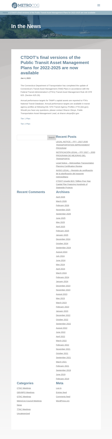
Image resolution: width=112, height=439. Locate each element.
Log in (59, 388)
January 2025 (62, 235)
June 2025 (60, 218)
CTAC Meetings (24, 388)
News (19, 405)
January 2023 (62, 311)
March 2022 (61, 340)
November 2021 (63, 349)
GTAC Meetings (24, 396)
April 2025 (60, 226)
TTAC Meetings (24, 409)
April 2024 (60, 269)
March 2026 (61, 201)
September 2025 (63, 214)
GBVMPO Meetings (25, 392)
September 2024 (63, 247)
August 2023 (61, 294)
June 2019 (60, 374)
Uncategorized (23, 413)
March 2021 (61, 362)
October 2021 (62, 353)
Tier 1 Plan (25, 118)
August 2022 (61, 328)
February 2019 (62, 379)
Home (5, 13)
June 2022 (60, 332)
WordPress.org (62, 401)
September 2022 (63, 324)
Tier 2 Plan (25, 124)
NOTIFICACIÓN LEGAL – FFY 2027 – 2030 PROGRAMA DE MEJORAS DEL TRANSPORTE (75, 155)
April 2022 (60, 336)
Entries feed (61, 392)
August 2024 (61, 252)
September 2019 (63, 370)
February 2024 (62, 277)
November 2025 (63, 209)
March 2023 (61, 302)
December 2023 (63, 286)
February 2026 (62, 205)
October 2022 (62, 319)
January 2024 (62, 281)
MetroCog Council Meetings (29, 401)
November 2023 (63, 290)
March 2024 (61, 273)
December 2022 (63, 315)
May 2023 (60, 298)
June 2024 (60, 260)
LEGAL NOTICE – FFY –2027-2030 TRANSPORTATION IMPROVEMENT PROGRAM (73, 144)
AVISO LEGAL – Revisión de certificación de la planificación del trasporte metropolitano (74, 173)
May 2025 (60, 222)
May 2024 (60, 264)
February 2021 (62, 366)
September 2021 (63, 357)
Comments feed (63, 396)
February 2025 (62, 231)
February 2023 (62, 307)
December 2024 (63, 239)
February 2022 (62, 345)
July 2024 (60, 256)
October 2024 (62, 243)
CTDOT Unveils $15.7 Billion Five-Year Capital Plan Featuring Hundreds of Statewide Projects (73, 184)
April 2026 (60, 197)
